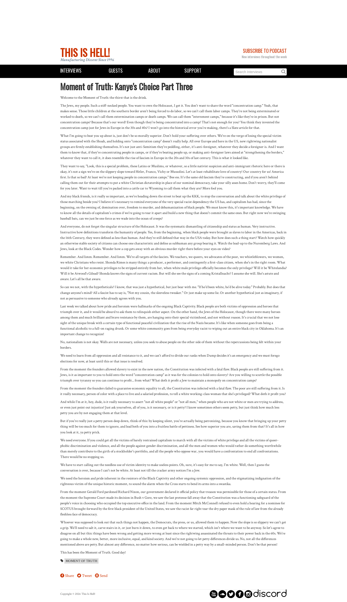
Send (103, 575)
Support (192, 70)
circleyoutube (214, 594)
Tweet (87, 575)
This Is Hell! (85, 52)
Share (69, 575)
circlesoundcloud (222, 594)
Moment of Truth (81, 561)
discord (270, 594)
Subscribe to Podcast (265, 50)
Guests (116, 70)
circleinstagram (248, 594)
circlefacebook (240, 594)
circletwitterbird (231, 594)
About (154, 70)
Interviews (70, 70)
